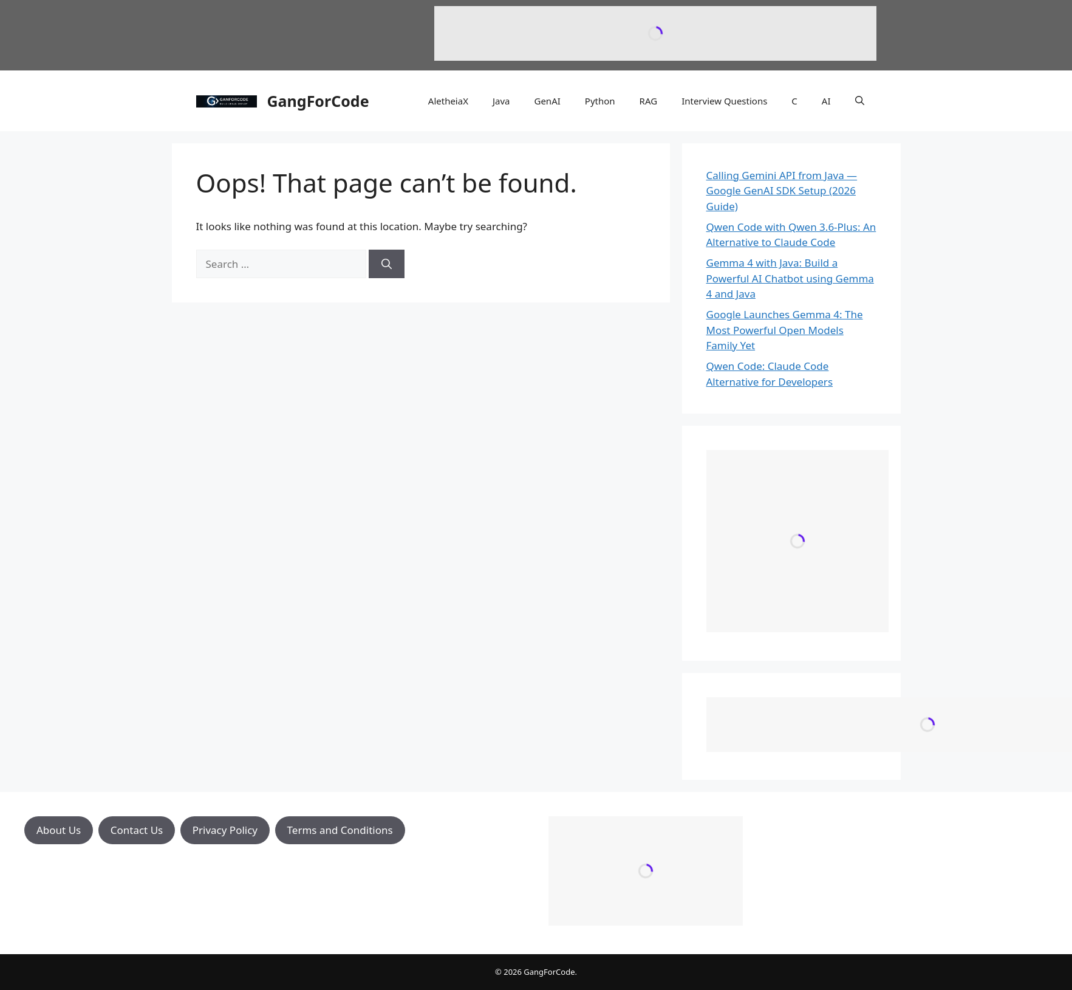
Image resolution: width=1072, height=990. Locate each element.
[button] (859, 101)
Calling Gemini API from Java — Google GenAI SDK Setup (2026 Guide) (782, 190)
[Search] (387, 264)
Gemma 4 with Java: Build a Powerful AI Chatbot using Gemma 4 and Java (790, 278)
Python (600, 101)
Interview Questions (724, 101)
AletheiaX (448, 101)
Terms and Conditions (340, 830)
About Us (58, 830)
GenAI (547, 101)
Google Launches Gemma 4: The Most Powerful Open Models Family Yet (784, 329)
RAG (649, 101)
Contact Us (137, 830)
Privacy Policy (225, 830)
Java (501, 101)
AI (826, 101)
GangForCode (318, 100)
